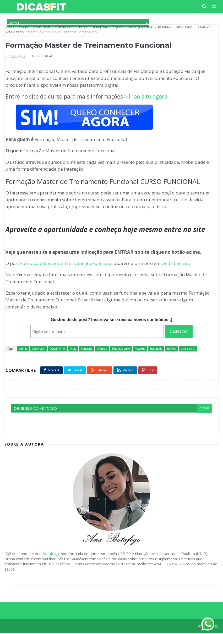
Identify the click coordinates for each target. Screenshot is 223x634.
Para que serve (141, 28)
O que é (118, 28)
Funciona (100, 28)
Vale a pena (15, 32)
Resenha (165, 28)
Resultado (185, 28)
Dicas (84, 28)
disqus (204, 410)
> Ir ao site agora (146, 98)
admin (24, 28)
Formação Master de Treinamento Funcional (67, 265)
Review (203, 28)
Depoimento (65, 28)
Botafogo (50, 555)
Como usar (42, 28)
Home (10, 28)
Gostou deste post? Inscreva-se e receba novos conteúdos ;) (111, 322)
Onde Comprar (177, 265)
